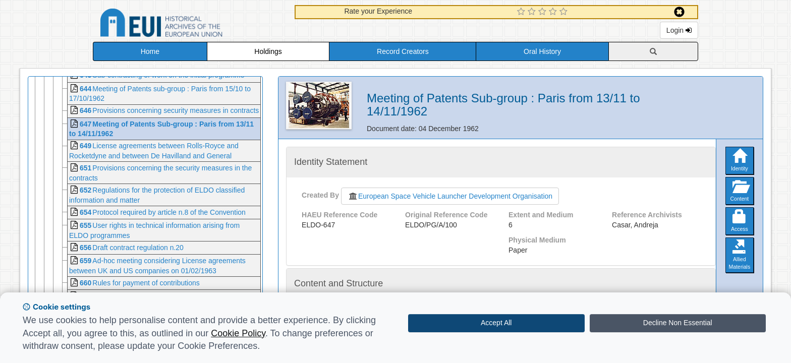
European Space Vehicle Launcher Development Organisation (450, 196)
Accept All (496, 323)
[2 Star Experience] (533, 12)
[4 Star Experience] (554, 12)
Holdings (267, 51)
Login (679, 30)
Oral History (542, 51)
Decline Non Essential (677, 323)
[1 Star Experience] (522, 12)
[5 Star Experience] (564, 12)
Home (150, 51)
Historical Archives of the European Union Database (189, 24)
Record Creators (403, 51)
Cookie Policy (238, 333)
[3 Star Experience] (543, 12)
